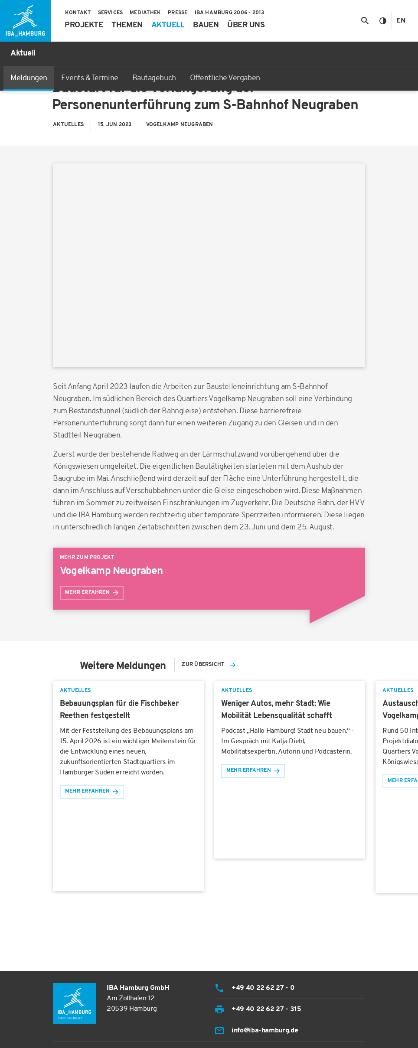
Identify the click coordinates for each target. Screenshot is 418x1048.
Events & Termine (89, 78)
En (400, 20)
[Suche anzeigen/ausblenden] (365, 20)
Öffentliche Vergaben (225, 78)
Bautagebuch (154, 78)
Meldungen (28, 78)
